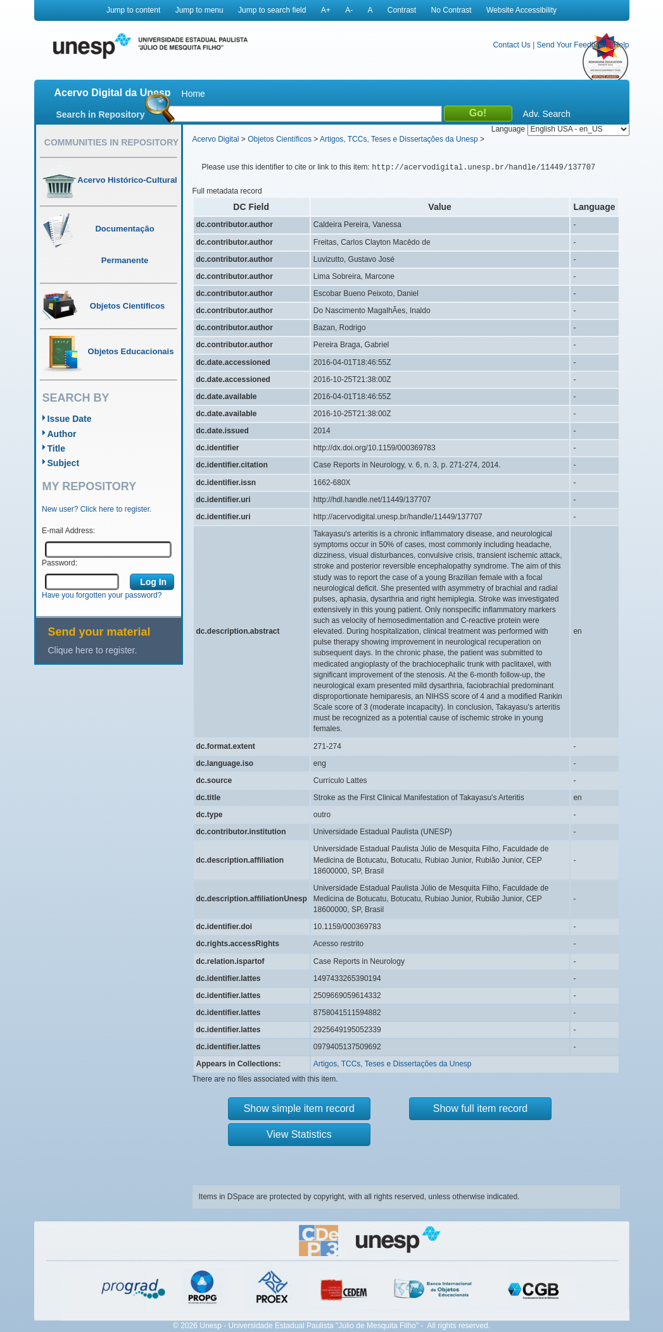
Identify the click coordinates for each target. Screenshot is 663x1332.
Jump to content (133, 10)
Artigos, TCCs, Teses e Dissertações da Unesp (399, 139)
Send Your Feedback (572, 44)
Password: (59, 562)
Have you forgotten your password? (101, 595)
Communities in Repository (111, 142)
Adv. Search (547, 114)
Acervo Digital (216, 139)
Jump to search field (272, 10)
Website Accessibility (521, 10)
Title (56, 448)
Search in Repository (100, 114)
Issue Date (69, 419)
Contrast (402, 10)
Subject (63, 463)
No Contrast (451, 10)
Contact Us (511, 44)
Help (621, 44)
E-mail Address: (68, 530)
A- (349, 10)
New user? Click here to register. (96, 509)
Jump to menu (199, 10)
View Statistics (299, 1134)
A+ (326, 10)
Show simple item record (299, 1108)
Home (193, 94)
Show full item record (480, 1108)
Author (62, 434)
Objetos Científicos (280, 139)
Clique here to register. (92, 650)
